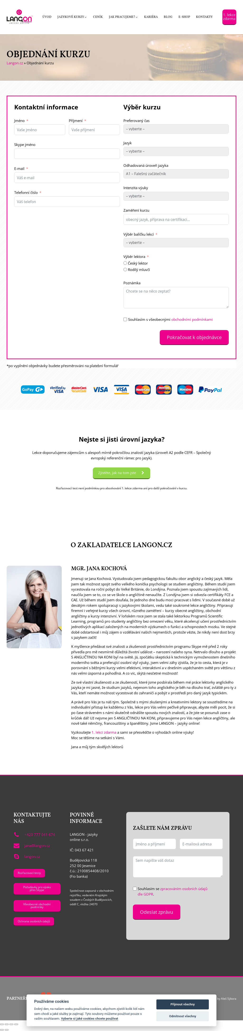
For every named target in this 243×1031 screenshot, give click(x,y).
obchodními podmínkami (192, 319)
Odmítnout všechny (182, 1016)
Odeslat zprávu (156, 912)
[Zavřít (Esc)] (16, 1024)
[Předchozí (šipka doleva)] (2, 1030)
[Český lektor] (125, 263)
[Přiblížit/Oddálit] (2, 1024)
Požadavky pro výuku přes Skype (37, 888)
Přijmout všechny (183, 1004)
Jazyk (127, 142)
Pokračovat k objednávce (194, 337)
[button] (72, 17)
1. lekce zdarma (229, 16)
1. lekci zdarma (104, 732)
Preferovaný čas (136, 120)
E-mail (19, 168)
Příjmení (76, 120)
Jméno (19, 120)
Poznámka (131, 282)
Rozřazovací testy (29, 873)
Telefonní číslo (26, 192)
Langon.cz (15, 62)
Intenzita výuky (135, 187)
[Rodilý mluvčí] (125, 269)
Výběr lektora (134, 256)
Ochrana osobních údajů (34, 921)
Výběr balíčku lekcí (138, 234)
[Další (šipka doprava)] (7, 1030)
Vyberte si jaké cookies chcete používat (89, 1018)
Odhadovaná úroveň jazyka (145, 165)
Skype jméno (24, 144)
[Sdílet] (11, 1024)
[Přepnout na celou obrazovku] (7, 1024)
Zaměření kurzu (136, 210)
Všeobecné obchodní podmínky (37, 905)
